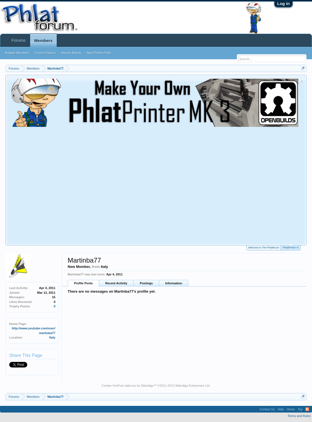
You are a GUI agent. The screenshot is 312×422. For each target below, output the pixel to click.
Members (43, 40)
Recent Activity (116, 283)
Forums (18, 40)
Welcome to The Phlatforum (263, 247)
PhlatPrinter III (291, 247)
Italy (52, 337)
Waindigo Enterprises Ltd (192, 385)
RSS (307, 409)
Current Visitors (45, 53)
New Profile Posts (99, 53)
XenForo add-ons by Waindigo (133, 385)
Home (291, 409)
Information (173, 283)
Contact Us (267, 409)
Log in (283, 3)
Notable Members (17, 53)
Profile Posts (83, 283)
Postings (146, 283)
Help (280, 409)
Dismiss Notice (302, 81)
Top (300, 409)
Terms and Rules (299, 416)
